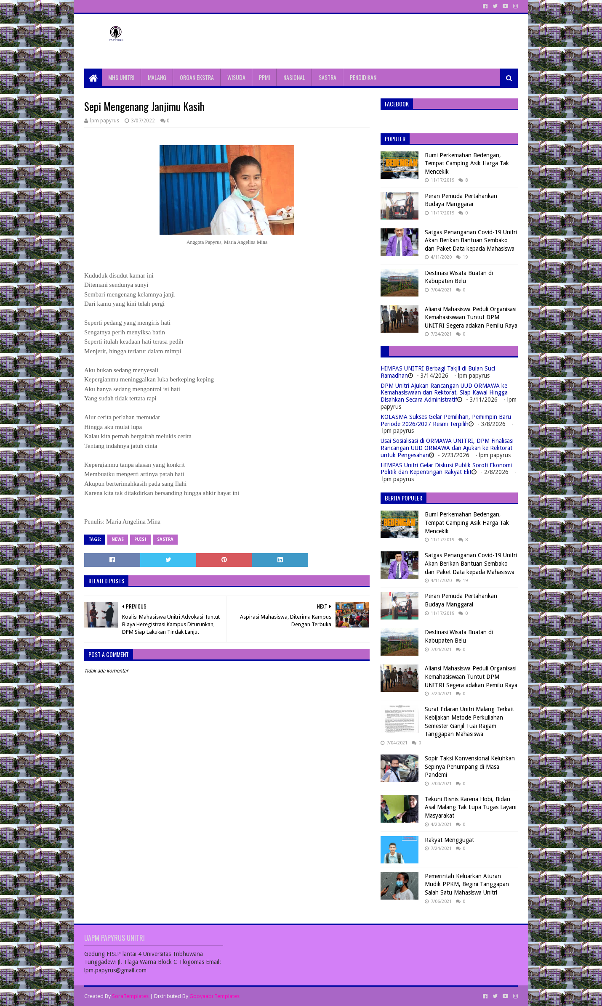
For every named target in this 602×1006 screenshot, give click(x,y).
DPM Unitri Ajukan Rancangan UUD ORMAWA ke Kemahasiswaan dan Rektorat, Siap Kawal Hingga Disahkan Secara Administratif (444, 392)
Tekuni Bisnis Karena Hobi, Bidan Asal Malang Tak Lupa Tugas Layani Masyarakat (471, 807)
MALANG (157, 77)
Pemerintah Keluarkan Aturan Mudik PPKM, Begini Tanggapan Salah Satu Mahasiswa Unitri (467, 884)
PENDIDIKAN (363, 77)
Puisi (140, 539)
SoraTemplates (130, 996)
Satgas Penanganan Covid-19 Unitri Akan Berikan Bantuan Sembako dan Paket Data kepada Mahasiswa (471, 240)
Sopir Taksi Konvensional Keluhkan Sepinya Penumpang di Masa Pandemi (470, 766)
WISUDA (236, 77)
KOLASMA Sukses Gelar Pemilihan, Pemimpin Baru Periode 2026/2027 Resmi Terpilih (446, 420)
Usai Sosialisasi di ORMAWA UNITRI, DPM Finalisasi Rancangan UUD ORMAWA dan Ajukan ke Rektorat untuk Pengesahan (447, 447)
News (118, 539)
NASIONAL (294, 77)
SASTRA (327, 77)
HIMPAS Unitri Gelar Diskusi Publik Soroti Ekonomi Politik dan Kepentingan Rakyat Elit (446, 469)
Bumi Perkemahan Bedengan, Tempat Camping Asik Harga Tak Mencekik (467, 163)
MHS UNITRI (121, 77)
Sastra (165, 539)
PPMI (264, 77)
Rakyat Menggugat (449, 840)
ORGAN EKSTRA (197, 77)
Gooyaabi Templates (214, 996)
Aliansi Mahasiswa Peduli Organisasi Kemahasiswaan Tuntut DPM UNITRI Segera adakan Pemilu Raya (471, 317)
